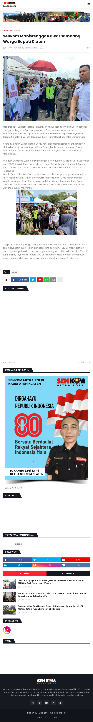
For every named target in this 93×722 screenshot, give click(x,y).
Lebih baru (10, 362)
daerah (17, 30)
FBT (64, 712)
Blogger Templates (48, 712)
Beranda (7, 30)
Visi (55, 717)
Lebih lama (83, 362)
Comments (68, 573)
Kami (47, 717)
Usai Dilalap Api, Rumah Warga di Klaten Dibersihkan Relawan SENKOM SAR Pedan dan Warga (51, 582)
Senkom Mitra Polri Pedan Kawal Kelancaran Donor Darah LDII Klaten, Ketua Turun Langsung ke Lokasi (50, 607)
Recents (25, 573)
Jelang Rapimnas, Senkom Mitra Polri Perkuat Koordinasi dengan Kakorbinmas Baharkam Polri (52, 594)
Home (39, 717)
